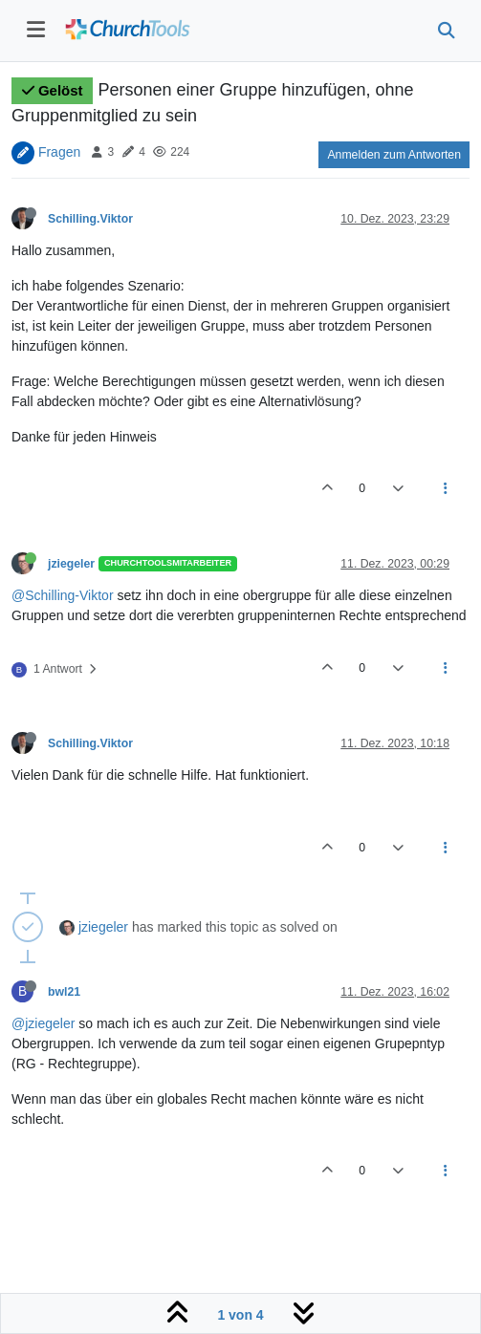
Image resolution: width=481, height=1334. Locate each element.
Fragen (59, 151)
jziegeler (71, 563)
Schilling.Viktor (90, 219)
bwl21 (64, 992)
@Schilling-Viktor (62, 595)
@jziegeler (43, 1023)
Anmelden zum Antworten (394, 154)
